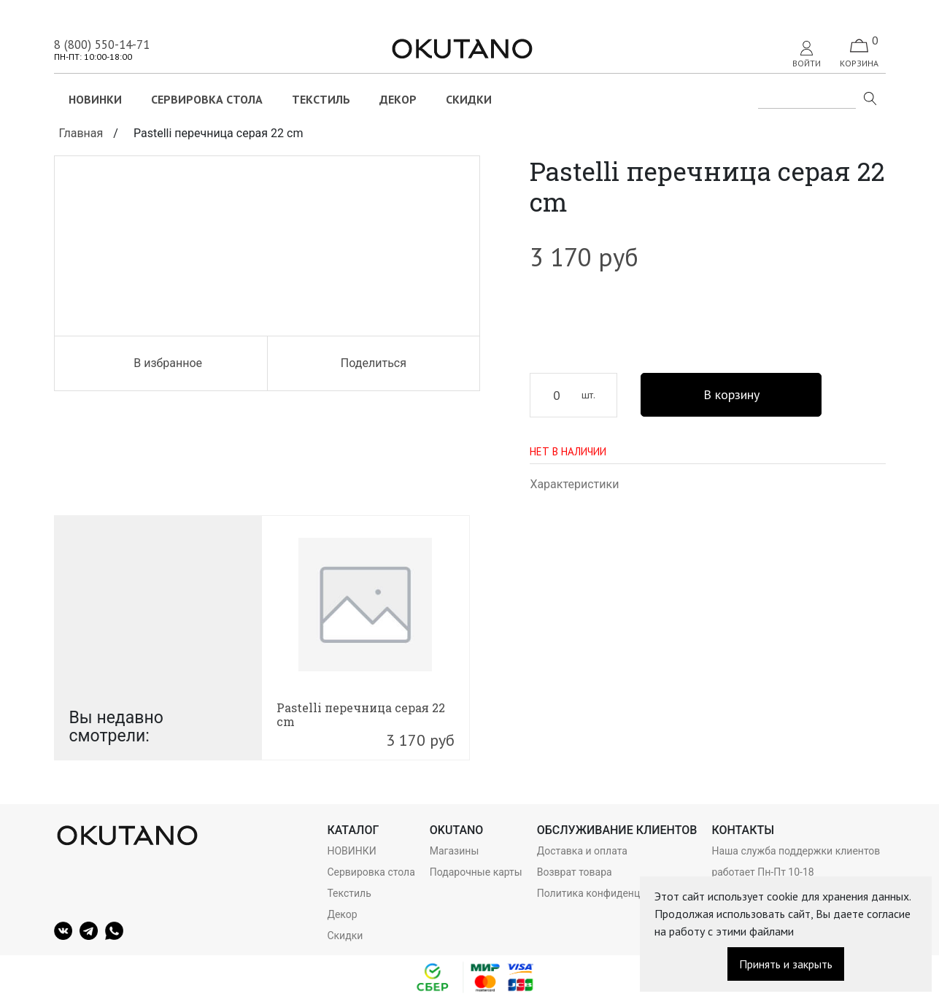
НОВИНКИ (95, 99)
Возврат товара (574, 872)
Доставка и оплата (582, 851)
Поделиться (373, 363)
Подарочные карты (476, 872)
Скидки (469, 99)
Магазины (454, 851)
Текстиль (321, 99)
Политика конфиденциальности (614, 893)
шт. (588, 394)
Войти (806, 54)
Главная (81, 133)
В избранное (160, 363)
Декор (398, 99)
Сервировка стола (207, 99)
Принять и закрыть (785, 964)
